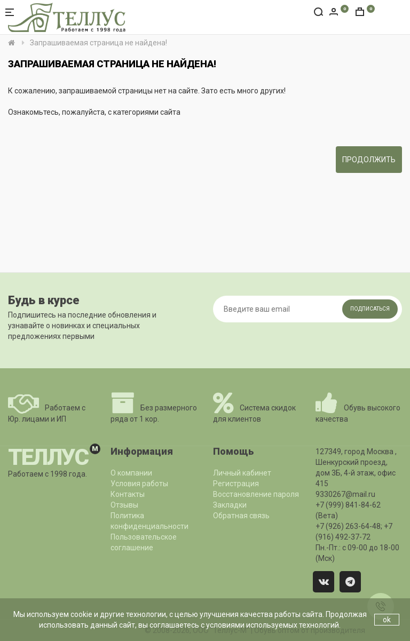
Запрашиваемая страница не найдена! (98, 42)
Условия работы (139, 483)
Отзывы (124, 505)
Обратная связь (241, 515)
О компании (131, 473)
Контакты (128, 494)
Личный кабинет (242, 473)
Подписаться (370, 309)
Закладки (230, 505)
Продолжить (369, 159)
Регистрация (236, 483)
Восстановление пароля (256, 494)
